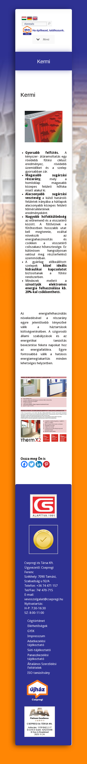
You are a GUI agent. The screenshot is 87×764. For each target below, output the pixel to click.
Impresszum (36, 636)
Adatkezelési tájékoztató (36, 643)
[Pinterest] (46, 464)
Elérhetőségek (37, 626)
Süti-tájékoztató (39, 650)
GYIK (30, 631)
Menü (42, 39)
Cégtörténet (36, 621)
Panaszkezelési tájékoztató (38, 657)
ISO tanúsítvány (38, 673)
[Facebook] (24, 464)
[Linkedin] (39, 464)
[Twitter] (31, 464)
